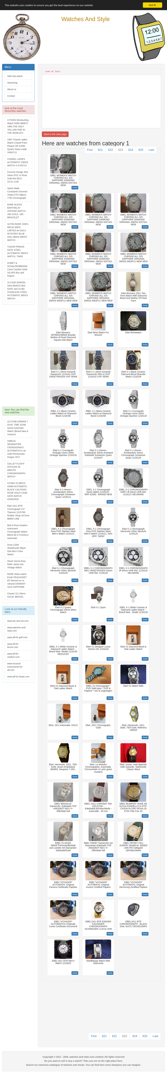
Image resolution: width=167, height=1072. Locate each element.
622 (110, 149)
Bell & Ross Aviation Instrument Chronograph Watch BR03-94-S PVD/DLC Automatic (18, 531)
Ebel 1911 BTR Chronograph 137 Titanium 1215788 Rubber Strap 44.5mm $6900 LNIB (18, 512)
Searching (12, 82)
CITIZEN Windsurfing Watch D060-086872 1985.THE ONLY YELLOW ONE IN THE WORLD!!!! (18, 126)
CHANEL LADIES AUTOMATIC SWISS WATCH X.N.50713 (17, 162)
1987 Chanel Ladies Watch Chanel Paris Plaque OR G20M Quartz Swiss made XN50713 (17, 146)
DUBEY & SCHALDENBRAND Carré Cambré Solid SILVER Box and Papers (17, 269)
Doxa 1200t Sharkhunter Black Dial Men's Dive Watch (16, 549)
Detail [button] (74, 188)
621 (100, 149)
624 (130, 149)
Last (151, 149)
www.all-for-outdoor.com (13, 655)
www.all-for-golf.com (17, 637)
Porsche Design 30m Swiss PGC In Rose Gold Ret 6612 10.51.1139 (17, 177)
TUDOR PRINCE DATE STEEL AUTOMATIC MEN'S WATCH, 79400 (17, 251)
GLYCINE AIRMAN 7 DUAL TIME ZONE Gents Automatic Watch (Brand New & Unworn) (17, 428)
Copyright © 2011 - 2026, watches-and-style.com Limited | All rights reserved (83, 1057)
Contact (11, 96)
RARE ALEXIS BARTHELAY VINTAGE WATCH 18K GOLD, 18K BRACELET (16, 211)
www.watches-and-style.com (16, 629)
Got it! (152, 5)
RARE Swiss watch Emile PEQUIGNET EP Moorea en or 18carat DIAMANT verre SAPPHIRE (17, 580)
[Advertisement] (18, 357)
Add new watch (15, 76)
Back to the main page (55, 134)
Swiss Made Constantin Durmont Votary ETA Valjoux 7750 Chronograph (17, 193)
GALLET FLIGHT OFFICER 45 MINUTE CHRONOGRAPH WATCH (16, 470)
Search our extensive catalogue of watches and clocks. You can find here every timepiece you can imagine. (83, 1065)
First (90, 149)
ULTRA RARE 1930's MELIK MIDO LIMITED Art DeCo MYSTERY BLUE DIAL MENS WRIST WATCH (18, 232)
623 (120, 149)
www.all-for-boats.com (18, 676)
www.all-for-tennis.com (13, 645)
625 (140, 149)
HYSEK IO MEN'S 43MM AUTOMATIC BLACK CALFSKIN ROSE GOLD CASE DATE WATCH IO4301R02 (17, 491)
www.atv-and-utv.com (18, 621)
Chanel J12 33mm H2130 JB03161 (16, 595)
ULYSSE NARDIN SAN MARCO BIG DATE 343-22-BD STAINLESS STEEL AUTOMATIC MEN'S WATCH (17, 290)
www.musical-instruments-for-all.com (15, 666)
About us (11, 89)
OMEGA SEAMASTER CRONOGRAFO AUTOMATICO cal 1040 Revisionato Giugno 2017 (16, 449)
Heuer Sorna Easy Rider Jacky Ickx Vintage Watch (16, 564)
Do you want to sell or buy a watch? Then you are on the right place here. (83, 1061)
